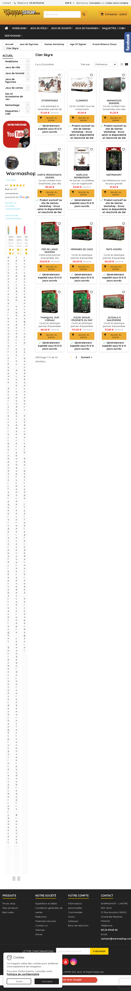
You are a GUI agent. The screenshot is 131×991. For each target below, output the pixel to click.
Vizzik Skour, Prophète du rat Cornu (81, 320)
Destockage (12, 35)
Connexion (95, 3)
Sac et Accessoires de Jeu (14, 96)
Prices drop (9, 903)
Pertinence (106, 64)
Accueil (8, 55)
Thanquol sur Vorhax (49, 319)
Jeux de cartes (14, 87)
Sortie (19, 981)
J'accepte (46, 981)
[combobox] (65, 14)
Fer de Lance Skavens (50, 251)
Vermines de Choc (82, 249)
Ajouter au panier (48, 119)
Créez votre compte (117, 3)
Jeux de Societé (61, 28)
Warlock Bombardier (82, 176)
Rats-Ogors (114, 249)
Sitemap (40, 929)
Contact (7, 3)
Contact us (41, 925)
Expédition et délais (46, 903)
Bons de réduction (78, 925)
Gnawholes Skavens (114, 102)
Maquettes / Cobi (113, 28)
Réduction (41, 916)
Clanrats (82, 100)
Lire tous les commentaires (13, 217)
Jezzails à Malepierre (114, 319)
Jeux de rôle (38, 28)
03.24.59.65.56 (36, 3)
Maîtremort (114, 174)
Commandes (75, 912)
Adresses (73, 921)
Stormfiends (49, 100)
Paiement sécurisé (45, 921)
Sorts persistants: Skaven (49, 176)
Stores (38, 934)
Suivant (87, 357)
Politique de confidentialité (23, 974)
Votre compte (78, 895)
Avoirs (71, 916)
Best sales (8, 912)
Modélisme (19, 28)
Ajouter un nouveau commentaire (12, 205)
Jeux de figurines (86, 28)
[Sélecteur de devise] (70, 3)
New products (10, 907)
